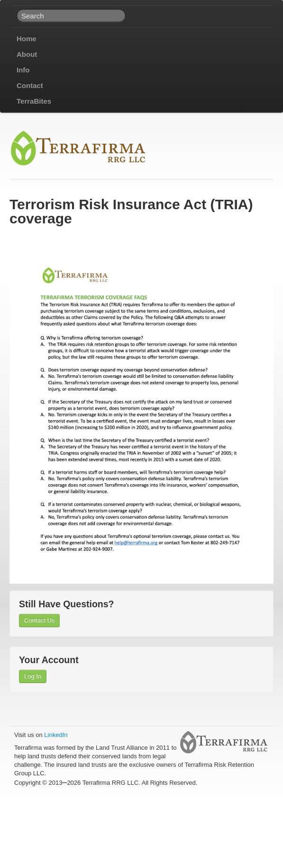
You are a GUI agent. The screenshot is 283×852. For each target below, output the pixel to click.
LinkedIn (55, 734)
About (27, 54)
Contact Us (39, 620)
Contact (30, 85)
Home (27, 39)
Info (23, 70)
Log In (32, 676)
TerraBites (34, 101)
